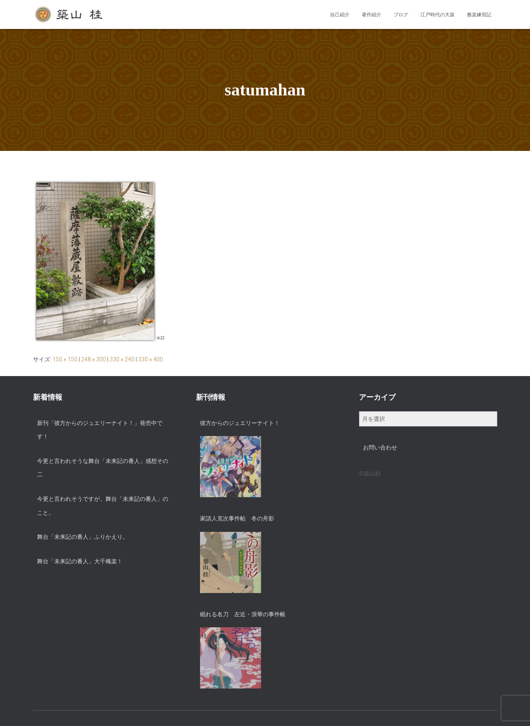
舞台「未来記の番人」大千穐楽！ (80, 561)
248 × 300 (93, 359)
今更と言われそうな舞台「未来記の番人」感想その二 (102, 468)
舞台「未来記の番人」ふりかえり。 (82, 536)
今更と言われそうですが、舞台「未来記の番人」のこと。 (102, 506)
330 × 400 (150, 359)
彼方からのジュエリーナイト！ (240, 423)
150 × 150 (65, 359)
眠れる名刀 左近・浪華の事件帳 (243, 614)
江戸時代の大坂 (437, 15)
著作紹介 (371, 15)
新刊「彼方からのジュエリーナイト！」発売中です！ (100, 430)
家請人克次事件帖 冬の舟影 (237, 518)
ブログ (401, 15)
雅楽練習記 (479, 15)
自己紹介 (340, 15)
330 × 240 (122, 359)
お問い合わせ (380, 447)
